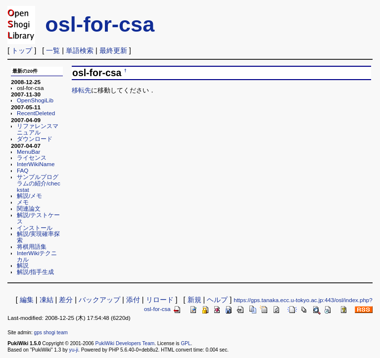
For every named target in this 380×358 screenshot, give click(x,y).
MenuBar (28, 151)
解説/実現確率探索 (38, 236)
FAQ (22, 170)
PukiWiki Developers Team (124, 343)
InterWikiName (35, 164)
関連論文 (29, 208)
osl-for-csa (99, 24)
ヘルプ (217, 300)
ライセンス (32, 157)
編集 (27, 300)
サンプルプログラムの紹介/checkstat (38, 183)
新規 (194, 300)
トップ (21, 50)
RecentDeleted (36, 113)
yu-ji (73, 350)
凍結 (46, 300)
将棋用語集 (32, 246)
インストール (34, 227)
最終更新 (113, 50)
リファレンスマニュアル (37, 129)
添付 (133, 300)
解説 (23, 265)
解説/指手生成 (35, 271)
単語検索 (80, 50)
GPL (185, 343)
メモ (23, 202)
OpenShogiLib (35, 100)
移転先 (81, 90)
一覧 (53, 50)
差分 (66, 300)
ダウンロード (34, 138)
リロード (160, 300)
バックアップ (99, 300)
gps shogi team (51, 332)
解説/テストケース (38, 218)
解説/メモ (29, 195)
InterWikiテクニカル (37, 256)
